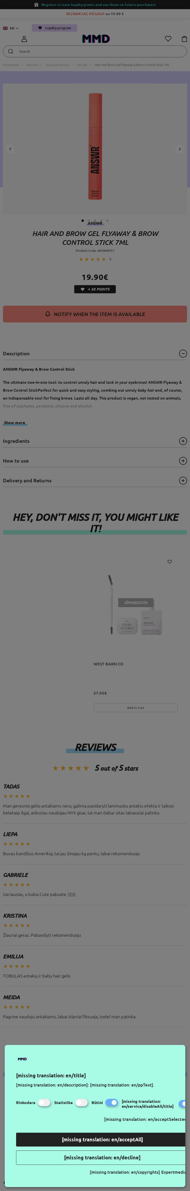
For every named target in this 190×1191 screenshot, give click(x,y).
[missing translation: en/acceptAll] (102, 1139)
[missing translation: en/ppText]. (122, 1085)
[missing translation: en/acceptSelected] (146, 1119)
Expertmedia (174, 1172)
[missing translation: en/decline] (102, 1157)
